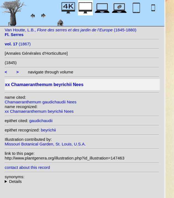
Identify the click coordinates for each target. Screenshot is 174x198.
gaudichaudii (40, 120)
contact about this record (27, 167)
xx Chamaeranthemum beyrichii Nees (39, 111)
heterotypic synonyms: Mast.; (82, 181)
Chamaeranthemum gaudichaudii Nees (40, 102)
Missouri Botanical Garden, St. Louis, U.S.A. (45, 144)
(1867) (18, 44)
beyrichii (48, 130)
